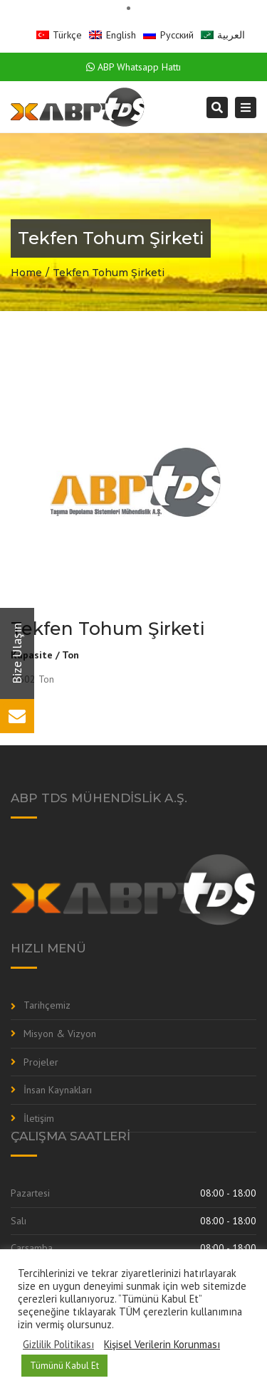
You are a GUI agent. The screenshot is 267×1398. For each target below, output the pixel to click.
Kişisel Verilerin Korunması (162, 1344)
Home (26, 272)
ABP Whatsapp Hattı (133, 67)
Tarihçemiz (46, 1005)
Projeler (40, 1062)
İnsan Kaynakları (57, 1089)
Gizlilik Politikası (58, 1344)
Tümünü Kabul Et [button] (64, 1366)
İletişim (38, 1118)
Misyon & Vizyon (59, 1033)
